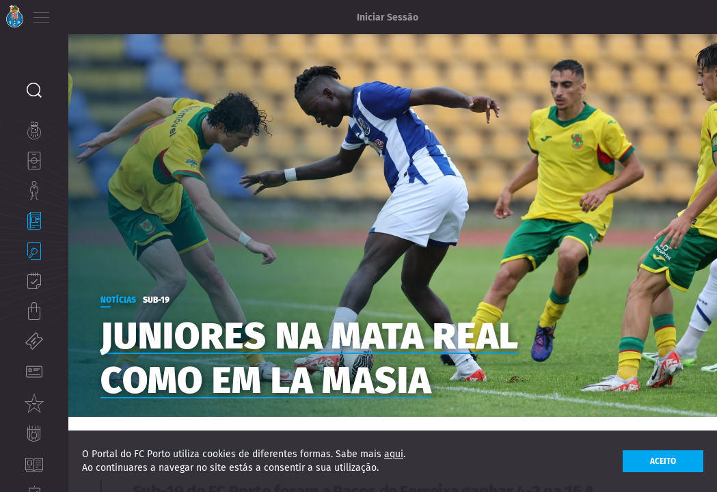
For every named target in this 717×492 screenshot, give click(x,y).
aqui (393, 455)
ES (115, 13)
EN (96, 13)
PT (76, 13)
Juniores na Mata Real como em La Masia (368, 353)
